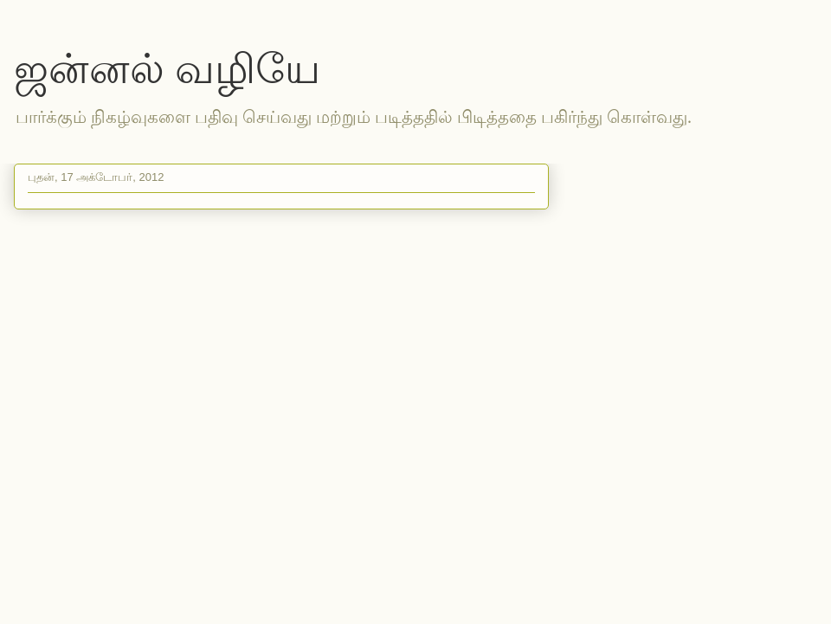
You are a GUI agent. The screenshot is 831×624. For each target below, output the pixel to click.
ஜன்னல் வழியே (167, 69)
